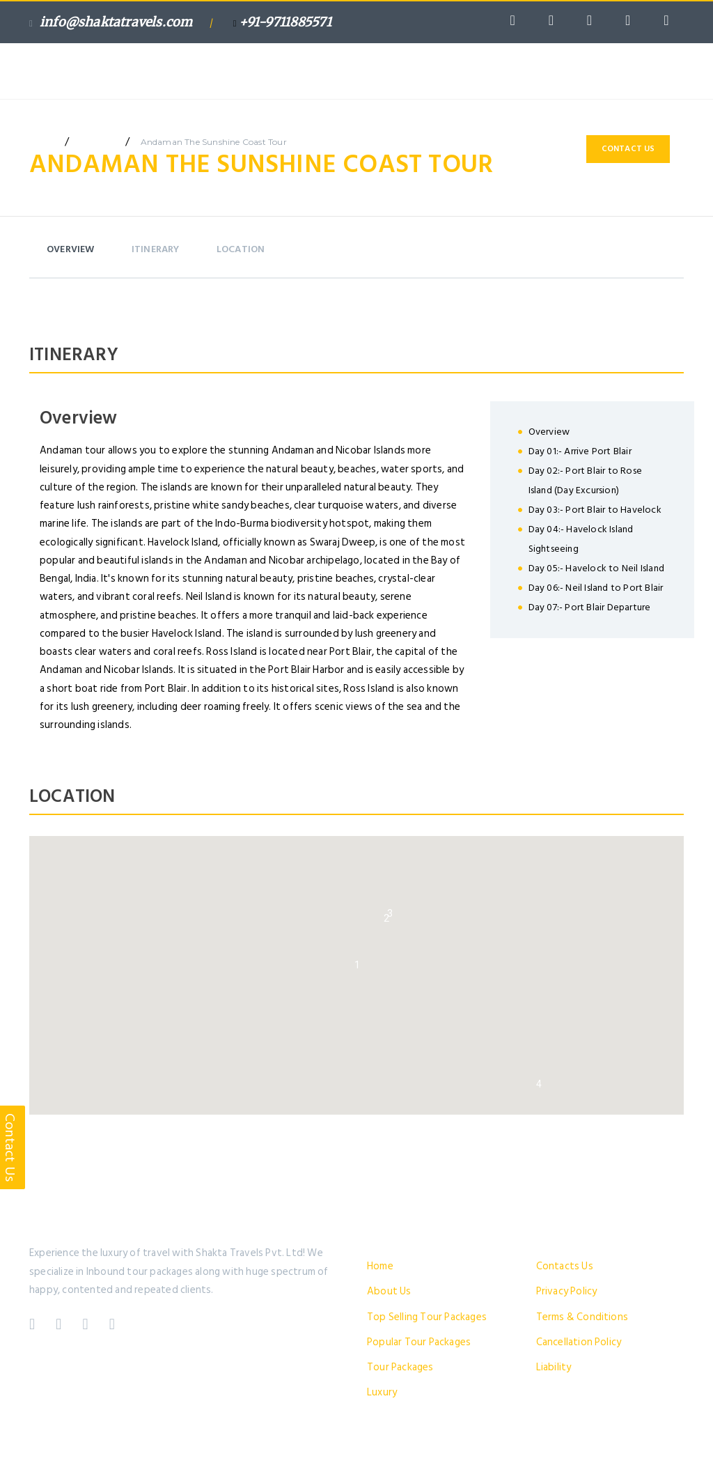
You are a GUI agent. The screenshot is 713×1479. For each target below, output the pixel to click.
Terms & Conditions (582, 1317)
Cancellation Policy (579, 1342)
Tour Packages (400, 1367)
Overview (71, 249)
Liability (554, 1367)
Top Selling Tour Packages (427, 1317)
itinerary (156, 249)
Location (241, 249)
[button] (357, 965)
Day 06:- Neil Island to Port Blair (596, 588)
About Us (389, 1291)
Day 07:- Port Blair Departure (589, 607)
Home (380, 1266)
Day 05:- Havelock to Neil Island (596, 568)
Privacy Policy (566, 1291)
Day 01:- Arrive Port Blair (580, 451)
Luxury (382, 1392)
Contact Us (628, 148)
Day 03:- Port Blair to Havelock (594, 510)
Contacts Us (564, 1266)
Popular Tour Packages (419, 1342)
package (97, 142)
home (41, 142)
